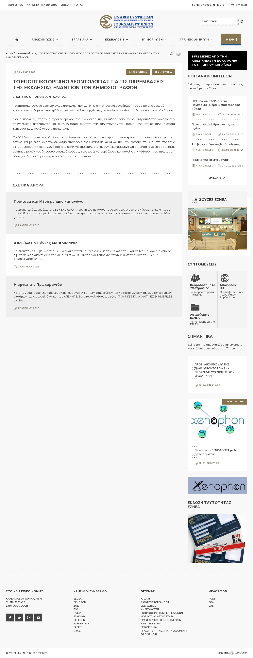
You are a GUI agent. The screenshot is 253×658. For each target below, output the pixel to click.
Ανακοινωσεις (43, 39)
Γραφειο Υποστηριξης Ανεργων (161, 620)
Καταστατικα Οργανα (42, 5)
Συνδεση (241, 4)
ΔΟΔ (76, 605)
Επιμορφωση (152, 39)
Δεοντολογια (163, 71)
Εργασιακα (80, 39)
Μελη (230, 39)
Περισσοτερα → (217, 177)
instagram (29, 617)
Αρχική (10, 53)
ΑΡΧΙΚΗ (17, 39)
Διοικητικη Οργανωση (155, 602)
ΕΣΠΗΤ (78, 627)
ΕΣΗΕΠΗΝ (79, 620)
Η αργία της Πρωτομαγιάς (38, 284)
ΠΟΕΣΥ (78, 613)
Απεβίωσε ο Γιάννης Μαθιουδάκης (45, 243)
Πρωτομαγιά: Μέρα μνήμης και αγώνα (49, 201)
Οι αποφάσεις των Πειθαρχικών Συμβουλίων (232, 291)
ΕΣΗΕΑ (126, 22)
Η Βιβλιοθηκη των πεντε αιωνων (162, 613)
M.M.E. (77, 630)
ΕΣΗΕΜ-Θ (79, 616)
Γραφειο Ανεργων (194, 39)
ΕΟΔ (76, 609)
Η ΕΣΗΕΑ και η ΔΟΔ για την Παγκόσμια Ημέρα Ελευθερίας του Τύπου (216, 105)
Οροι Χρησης (149, 634)
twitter (19, 617)
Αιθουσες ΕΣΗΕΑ (211, 199)
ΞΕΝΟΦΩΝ (80, 602)
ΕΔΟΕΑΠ (78, 598)
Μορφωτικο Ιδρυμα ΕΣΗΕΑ (157, 616)
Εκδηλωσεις (115, 39)
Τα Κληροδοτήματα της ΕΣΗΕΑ (202, 290)
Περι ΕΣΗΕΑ (15, 5)
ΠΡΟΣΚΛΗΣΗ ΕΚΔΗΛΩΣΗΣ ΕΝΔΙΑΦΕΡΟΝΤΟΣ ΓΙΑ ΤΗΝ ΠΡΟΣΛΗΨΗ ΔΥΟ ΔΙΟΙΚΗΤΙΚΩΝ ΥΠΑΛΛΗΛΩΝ (214, 370)
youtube (38, 617)
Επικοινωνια (69, 5)
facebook (10, 617)
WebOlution (238, 653)
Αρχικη (145, 598)
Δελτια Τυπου (204, 114)
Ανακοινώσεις (27, 53)
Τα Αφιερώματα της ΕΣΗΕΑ (202, 319)
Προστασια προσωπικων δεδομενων (164, 630)
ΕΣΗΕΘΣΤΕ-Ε (81, 623)
